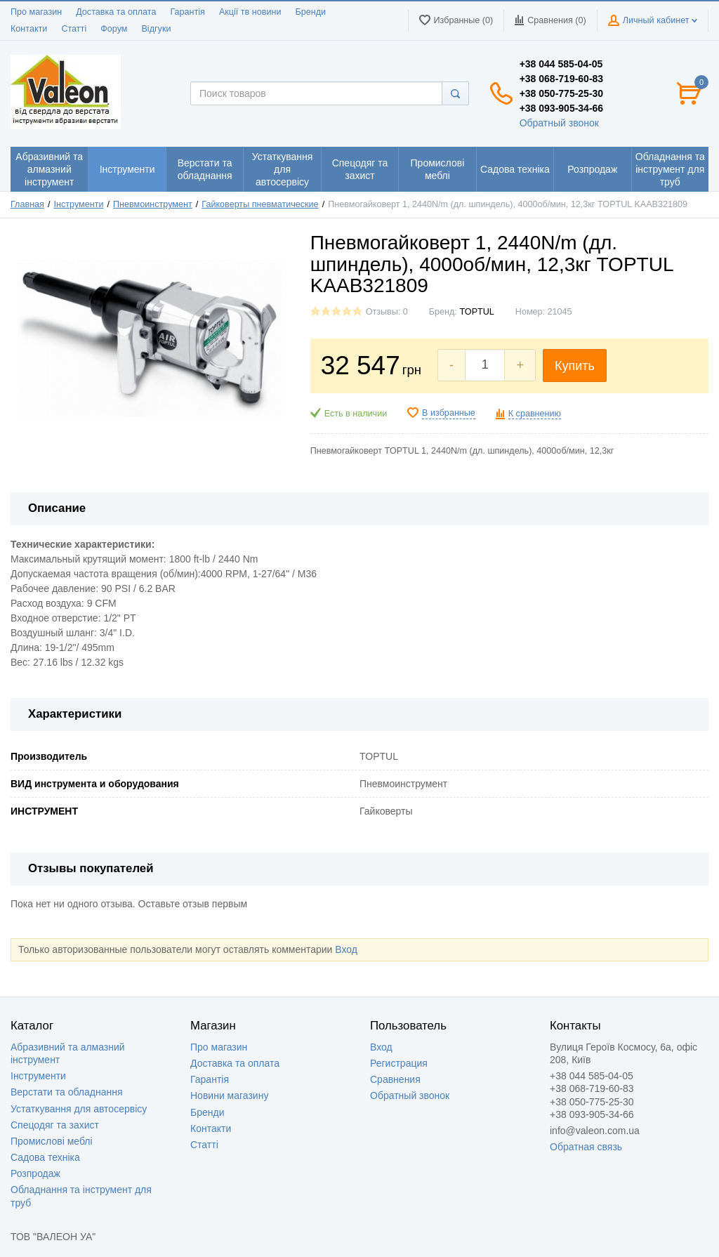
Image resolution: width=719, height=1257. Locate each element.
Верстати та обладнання (67, 1092)
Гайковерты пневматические (260, 204)
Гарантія (187, 12)
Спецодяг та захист (55, 1125)
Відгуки (156, 29)
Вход (346, 949)
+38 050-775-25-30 (562, 93)
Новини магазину (229, 1095)
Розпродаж (35, 1173)
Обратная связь (586, 1146)
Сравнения (395, 1079)
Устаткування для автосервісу (79, 1108)
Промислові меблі (52, 1141)
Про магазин (36, 12)
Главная (27, 204)
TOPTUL (476, 312)
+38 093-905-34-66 (562, 108)
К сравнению (534, 414)
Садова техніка (45, 1157)
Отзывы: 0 (387, 312)
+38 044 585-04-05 (561, 64)
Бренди (310, 12)
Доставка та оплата (116, 12)
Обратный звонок (559, 123)
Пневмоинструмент (152, 204)
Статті (73, 29)
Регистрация (399, 1063)
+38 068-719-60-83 (562, 78)
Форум (113, 29)
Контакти (29, 29)
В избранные (448, 413)
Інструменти (79, 204)
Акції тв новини (250, 12)
